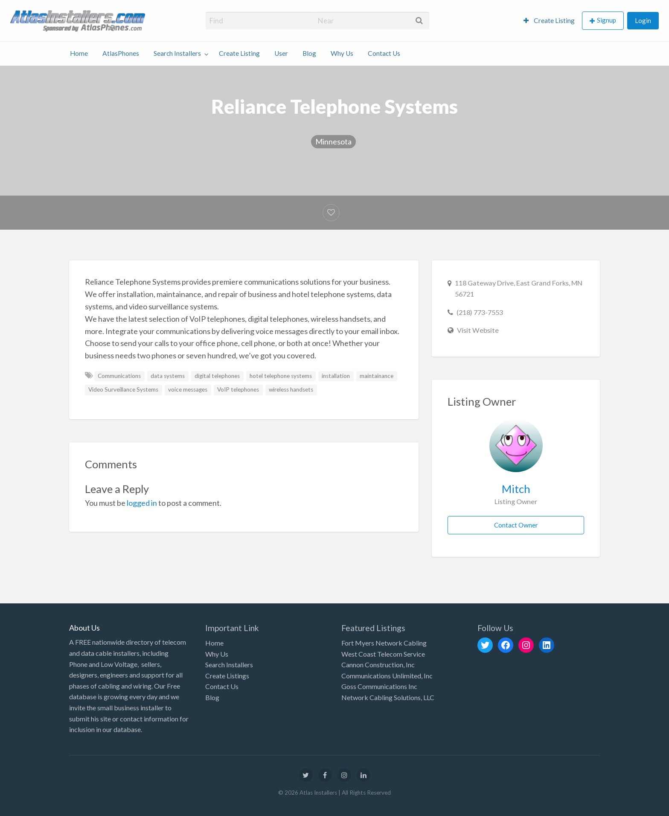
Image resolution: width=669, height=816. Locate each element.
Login (643, 20)
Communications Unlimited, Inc (387, 676)
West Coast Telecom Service (383, 654)
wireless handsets (291, 389)
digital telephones (217, 375)
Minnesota (333, 141)
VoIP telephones (238, 389)
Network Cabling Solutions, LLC (387, 697)
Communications (119, 375)
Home (79, 53)
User (281, 53)
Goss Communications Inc (379, 686)
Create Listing (549, 20)
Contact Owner (516, 525)
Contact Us (384, 53)
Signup (606, 20)
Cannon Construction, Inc (378, 664)
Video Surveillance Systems (123, 389)
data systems (168, 375)
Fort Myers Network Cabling (384, 643)
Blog (309, 53)
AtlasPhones (120, 53)
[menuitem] (549, 21)
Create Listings (227, 676)
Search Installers (177, 53)
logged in (142, 502)
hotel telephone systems (281, 375)
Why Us (342, 53)
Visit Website (478, 330)
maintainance (376, 375)
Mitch (516, 488)
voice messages (187, 389)
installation (336, 375)
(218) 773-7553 (480, 312)
